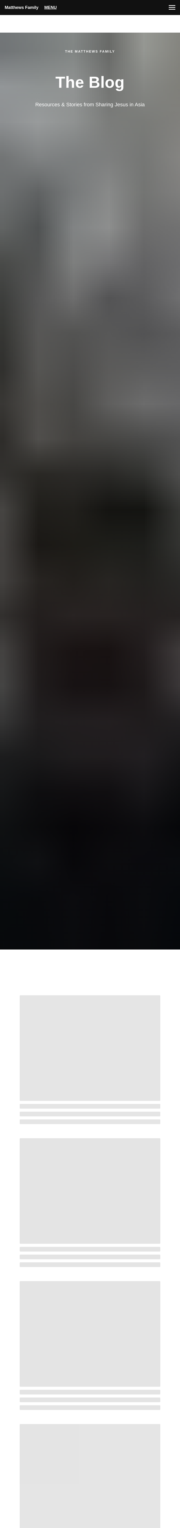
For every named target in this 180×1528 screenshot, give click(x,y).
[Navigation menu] (172, 7)
